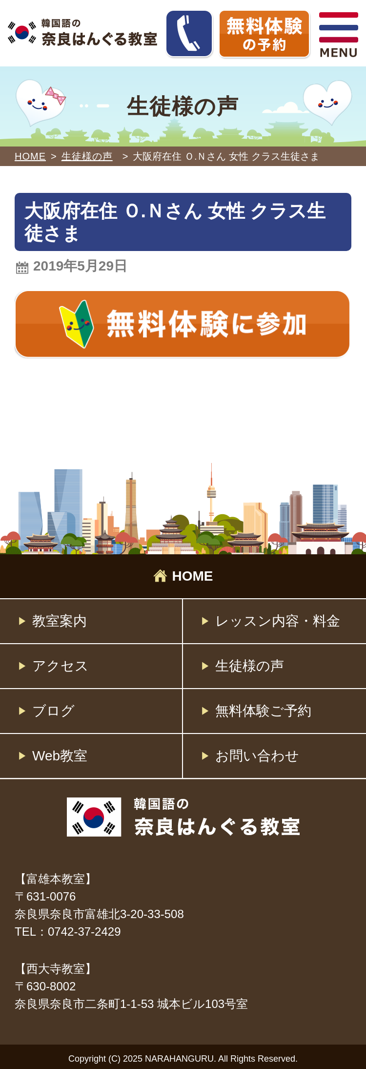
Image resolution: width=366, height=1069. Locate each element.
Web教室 (59, 755)
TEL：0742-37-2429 (68, 931)
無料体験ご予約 (263, 710)
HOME (30, 156)
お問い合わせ (257, 755)
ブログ (53, 710)
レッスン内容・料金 (277, 621)
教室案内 (59, 621)
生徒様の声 (249, 665)
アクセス (60, 665)
